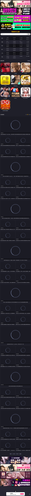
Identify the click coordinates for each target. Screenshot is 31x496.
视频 (2, 41)
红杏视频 (7, 57)
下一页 (17, 453)
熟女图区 (21, 50)
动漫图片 (27, 48)
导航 (2, 56)
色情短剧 (14, 57)
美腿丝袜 (7, 50)
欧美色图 (21, 48)
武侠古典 (27, 52)
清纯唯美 (14, 50)
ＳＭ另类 (27, 42)
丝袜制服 (14, 42)
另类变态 (27, 46)
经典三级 (14, 46)
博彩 (2, 38)
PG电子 (8, 37)
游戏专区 (27, 37)
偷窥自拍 (7, 48)
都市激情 (7, 52)
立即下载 (22, 493)
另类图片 (27, 50)
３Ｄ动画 (27, 41)
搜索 (28, 34)
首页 (10, 453)
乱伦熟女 (21, 46)
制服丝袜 (7, 46)
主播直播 (21, 42)
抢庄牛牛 (27, 39)
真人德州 (14, 37)
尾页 (20, 453)
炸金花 (14, 39)
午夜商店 (14, 56)
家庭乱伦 (14, 52)
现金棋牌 (21, 39)
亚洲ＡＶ (7, 41)
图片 (2, 49)
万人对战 (21, 37)
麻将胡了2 (7, 39)
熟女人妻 (7, 42)
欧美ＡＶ (21, 41)
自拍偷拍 (14, 41)
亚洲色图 (14, 48)
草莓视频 (21, 56)
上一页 (14, 453)
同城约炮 (7, 56)
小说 (2, 53)
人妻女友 (21, 52)
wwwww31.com (15, 32)
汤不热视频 (27, 56)
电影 (2, 45)
